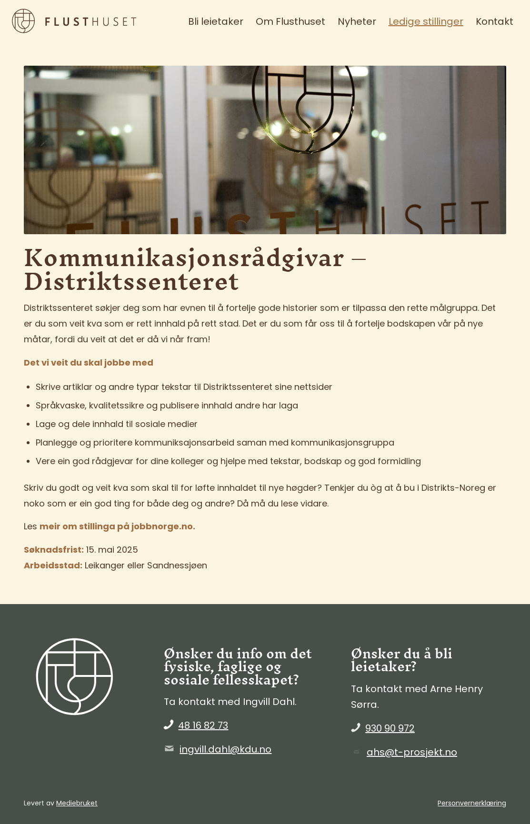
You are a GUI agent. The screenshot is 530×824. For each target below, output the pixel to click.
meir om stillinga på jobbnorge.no (116, 526)
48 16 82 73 (203, 725)
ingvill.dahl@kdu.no (225, 749)
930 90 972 (390, 728)
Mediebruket (77, 803)
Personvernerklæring (472, 803)
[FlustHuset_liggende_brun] (82, 21)
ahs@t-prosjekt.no (412, 752)
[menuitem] (216, 21)
